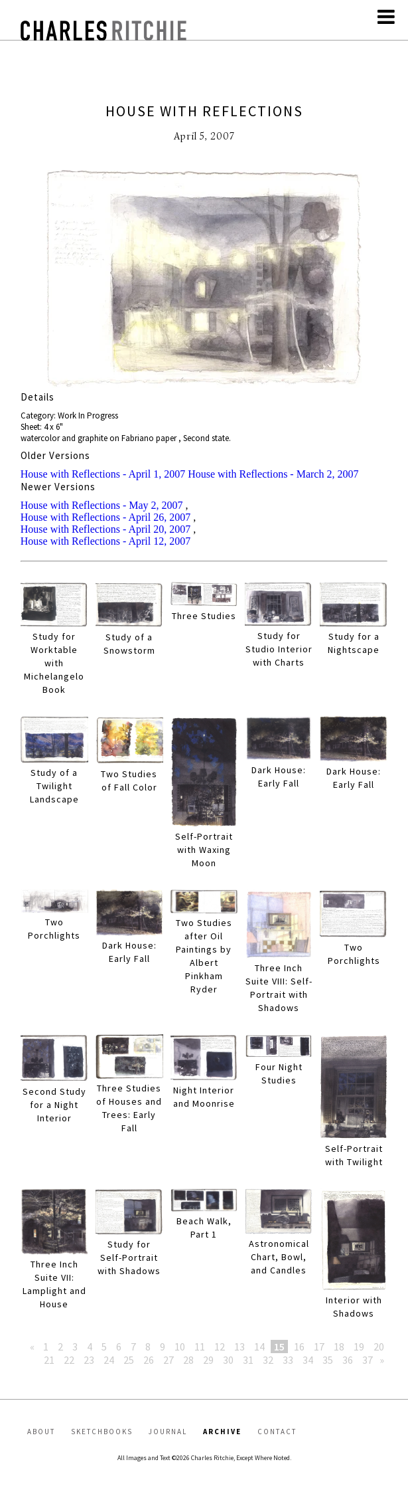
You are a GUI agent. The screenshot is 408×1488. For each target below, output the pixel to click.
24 (108, 1359)
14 (259, 1346)
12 (219, 1346)
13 (239, 1346)
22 (69, 1359)
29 (208, 1359)
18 (339, 1346)
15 (279, 1346)
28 (188, 1359)
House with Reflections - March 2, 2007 (273, 474)
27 (168, 1359)
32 (268, 1359)
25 (128, 1359)
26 (148, 1359)
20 (379, 1346)
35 (327, 1359)
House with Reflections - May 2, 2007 (102, 505)
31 (248, 1359)
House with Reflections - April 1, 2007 (103, 474)
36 (347, 1359)
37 (367, 1359)
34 (308, 1359)
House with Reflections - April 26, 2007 (105, 517)
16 (299, 1346)
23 (89, 1359)
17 (319, 1346)
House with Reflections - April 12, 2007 (105, 541)
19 (359, 1346)
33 (288, 1359)
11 (199, 1346)
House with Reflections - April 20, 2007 (105, 529)
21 (49, 1359)
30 (228, 1359)
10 (179, 1346)
